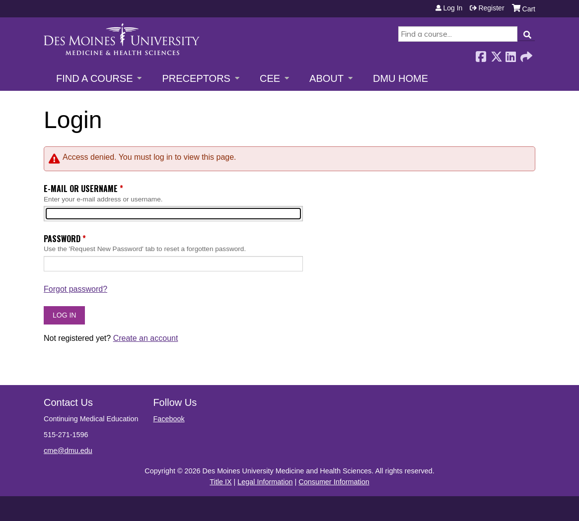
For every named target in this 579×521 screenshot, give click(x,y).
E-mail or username (81, 189)
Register (491, 7)
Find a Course (94, 78)
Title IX (220, 482)
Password (62, 239)
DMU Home (400, 78)
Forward (525, 54)
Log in (452, 7)
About (326, 78)
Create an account (145, 338)
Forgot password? (75, 289)
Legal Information (264, 482)
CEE (270, 78)
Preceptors (196, 78)
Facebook (481, 54)
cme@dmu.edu (68, 451)
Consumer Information (333, 482)
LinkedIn (510, 54)
